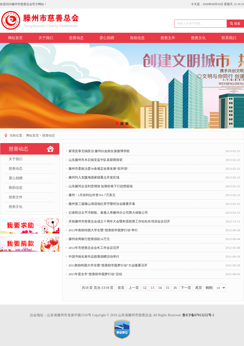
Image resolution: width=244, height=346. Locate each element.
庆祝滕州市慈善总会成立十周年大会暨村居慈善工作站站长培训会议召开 (153, 221)
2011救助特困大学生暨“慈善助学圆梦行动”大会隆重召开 (153, 265)
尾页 (198, 288)
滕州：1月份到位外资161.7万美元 (153, 195)
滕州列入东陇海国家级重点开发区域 (153, 177)
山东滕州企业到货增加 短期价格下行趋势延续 (153, 186)
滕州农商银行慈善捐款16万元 (153, 239)
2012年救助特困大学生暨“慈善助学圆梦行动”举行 (153, 230)
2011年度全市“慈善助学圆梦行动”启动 (153, 274)
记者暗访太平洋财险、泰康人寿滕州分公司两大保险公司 (153, 212)
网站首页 (15, 38)
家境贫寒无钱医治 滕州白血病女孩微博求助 (153, 151)
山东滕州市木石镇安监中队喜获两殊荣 (153, 160)
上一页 (134, 288)
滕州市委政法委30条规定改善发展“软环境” (153, 168)
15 (167, 288)
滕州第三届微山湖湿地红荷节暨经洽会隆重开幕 (153, 203)
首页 (121, 288)
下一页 (186, 288)
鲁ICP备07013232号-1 (198, 315)
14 (160, 288)
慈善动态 (48, 135)
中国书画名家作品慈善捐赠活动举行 (153, 256)
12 (144, 288)
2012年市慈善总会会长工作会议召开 (153, 247)
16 (175, 288)
